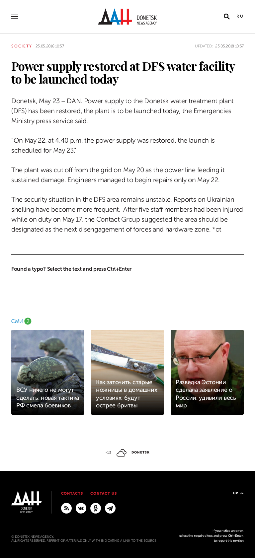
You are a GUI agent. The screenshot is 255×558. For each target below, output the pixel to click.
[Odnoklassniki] (95, 508)
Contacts (72, 493)
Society (21, 46)
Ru (240, 16)
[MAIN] (110, 508)
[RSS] (66, 508)
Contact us (103, 493)
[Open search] (226, 16)
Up (238, 493)
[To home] (127, 16)
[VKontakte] (81, 508)
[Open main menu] (14, 16)
